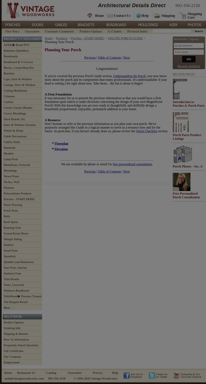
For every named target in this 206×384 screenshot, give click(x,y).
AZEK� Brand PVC (17, 45)
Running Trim (12, 227)
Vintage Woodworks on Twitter (158, 375)
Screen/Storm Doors (16, 233)
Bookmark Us (26, 372)
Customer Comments (59, 31)
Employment (12, 362)
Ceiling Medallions (15, 90)
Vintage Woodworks (27, 10)
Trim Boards (11, 279)
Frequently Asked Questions (21, 345)
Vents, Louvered (14, 284)
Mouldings (148, 24)
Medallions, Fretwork (17, 164)
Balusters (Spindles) (16, 50)
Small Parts (11, 250)
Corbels (8, 102)
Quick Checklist (146, 131)
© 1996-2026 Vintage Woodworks (95, 378)
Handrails (10, 147)
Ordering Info (12, 328)
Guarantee (32, 31)
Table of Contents (109, 57)
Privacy (98, 372)
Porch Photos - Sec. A (188, 166)
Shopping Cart (191, 15)
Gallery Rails (12, 142)
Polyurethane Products (17, 193)
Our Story (12, 31)
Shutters (9, 244)
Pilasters (9, 187)
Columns (9, 96)
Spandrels (10, 256)
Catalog (51, 372)
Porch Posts (11, 210)
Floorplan (61, 143)
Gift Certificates (14, 351)
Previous (90, 57)
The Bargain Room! (16, 302)
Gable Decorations (15, 136)
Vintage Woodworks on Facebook (133, 375)
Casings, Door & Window (20, 85)
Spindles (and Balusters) (19, 262)
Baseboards (11, 56)
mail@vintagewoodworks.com (24, 378)
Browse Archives (189, 66)
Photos (194, 24)
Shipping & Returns (16, 333)
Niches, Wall (11, 182)
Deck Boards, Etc (14, 119)
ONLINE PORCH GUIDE (125, 38)
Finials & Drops (14, 130)
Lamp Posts (11, 159)
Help (142, 15)
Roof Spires (11, 222)
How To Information (16, 339)
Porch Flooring (13, 204)
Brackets (86, 24)
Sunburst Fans (12, 273)
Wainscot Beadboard (16, 290)
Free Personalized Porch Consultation (186, 195)
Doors (37, 24)
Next (126, 57)
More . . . (9, 307)
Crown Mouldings (15, 113)
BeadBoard (116, 24)
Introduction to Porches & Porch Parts (189, 103)
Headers (9, 153)
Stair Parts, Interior (15, 267)
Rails (7, 216)
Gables (60, 24)
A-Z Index (114, 31)
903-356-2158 (188, 5)
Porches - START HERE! (19, 199)
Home (95, 15)
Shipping (165, 15)
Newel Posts (11, 176)
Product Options (90, 31)
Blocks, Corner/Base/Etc (19, 67)
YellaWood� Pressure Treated (22, 296)
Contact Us (119, 15)
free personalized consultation (132, 164)
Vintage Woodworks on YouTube (187, 375)
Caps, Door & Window (18, 79)
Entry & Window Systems (20, 125)
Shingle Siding (13, 239)
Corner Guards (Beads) (18, 107)
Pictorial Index (137, 31)
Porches (14, 24)
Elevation (61, 149)
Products (62, 38)
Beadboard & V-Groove (18, 62)
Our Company (12, 356)
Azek (173, 24)
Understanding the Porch (129, 76)
